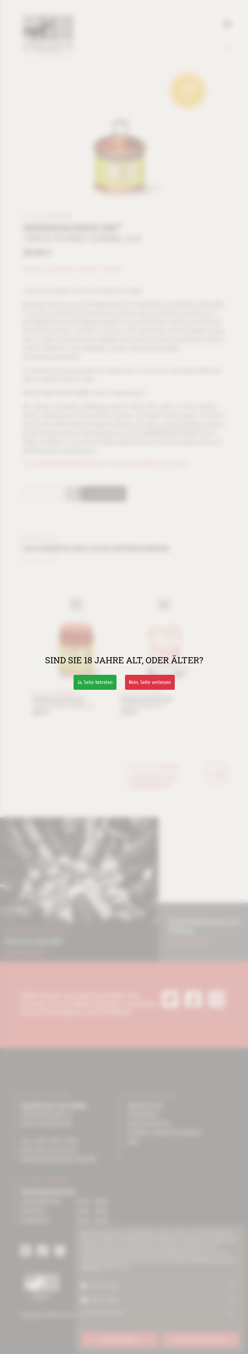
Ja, (95, 682)
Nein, (150, 682)
